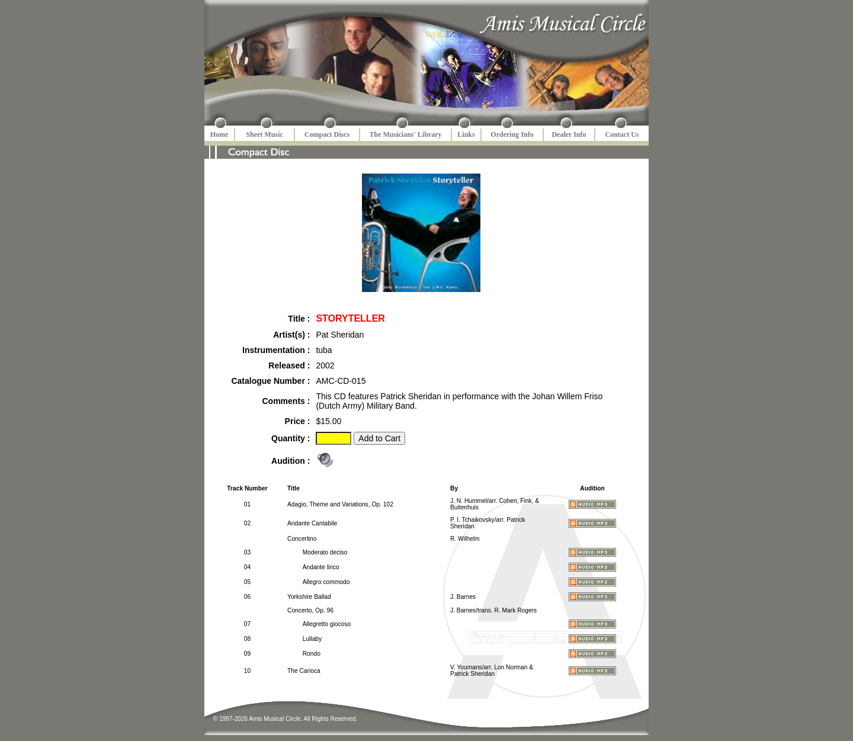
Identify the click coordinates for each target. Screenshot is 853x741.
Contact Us (622, 134)
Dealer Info (568, 134)
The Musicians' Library (405, 134)
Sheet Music (264, 134)
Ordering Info (511, 134)
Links (465, 134)
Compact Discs (326, 134)
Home (219, 134)
